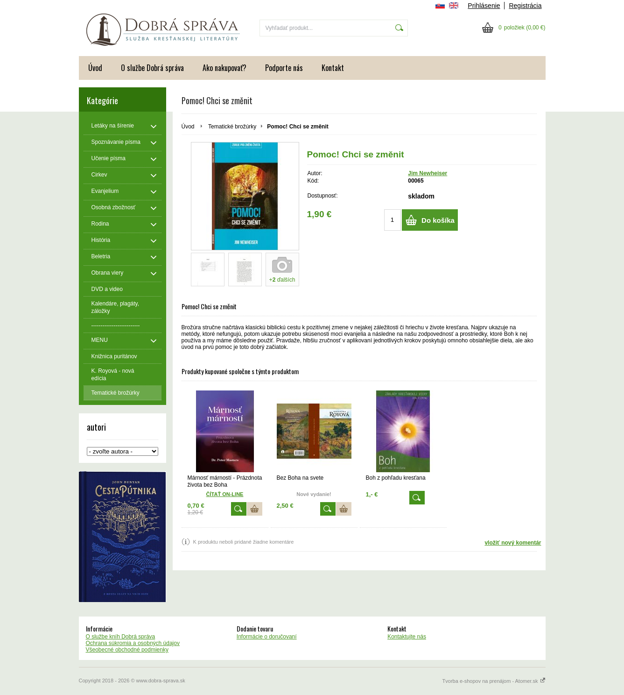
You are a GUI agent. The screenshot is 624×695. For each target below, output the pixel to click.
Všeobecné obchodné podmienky (127, 649)
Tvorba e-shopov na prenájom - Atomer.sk (494, 681)
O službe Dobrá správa (152, 67)
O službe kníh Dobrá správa (120, 636)
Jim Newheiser (427, 173)
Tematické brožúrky (232, 126)
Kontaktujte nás (406, 636)
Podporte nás (284, 67)
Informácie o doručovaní (267, 636)
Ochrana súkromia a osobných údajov (133, 643)
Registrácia (525, 5)
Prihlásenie (484, 5)
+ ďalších (282, 280)
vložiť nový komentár (512, 542)
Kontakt (333, 67)
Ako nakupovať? (224, 67)
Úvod (95, 67)
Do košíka (438, 220)
